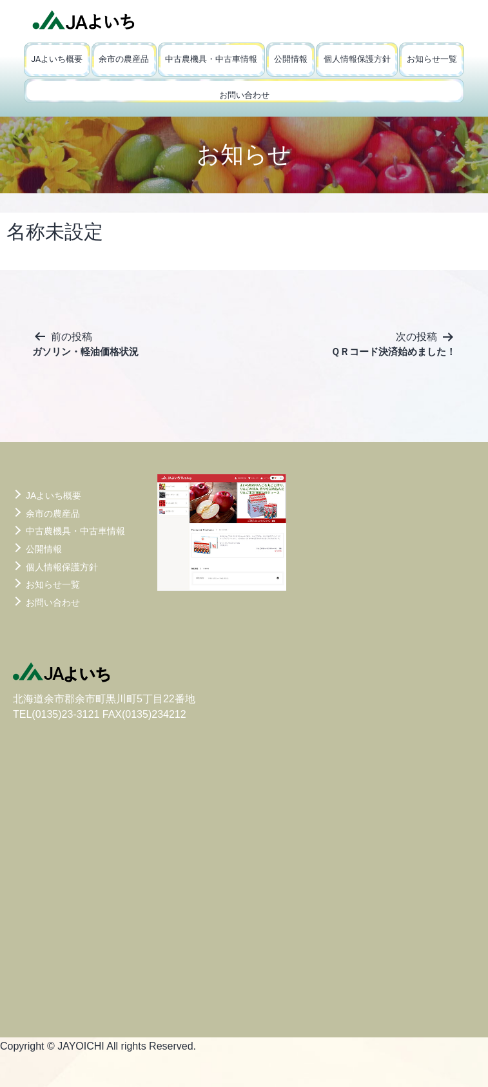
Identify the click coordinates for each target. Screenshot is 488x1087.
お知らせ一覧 (432, 59)
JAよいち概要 (57, 59)
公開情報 (290, 59)
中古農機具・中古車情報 (211, 59)
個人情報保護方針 (357, 59)
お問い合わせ (244, 95)
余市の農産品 (124, 59)
